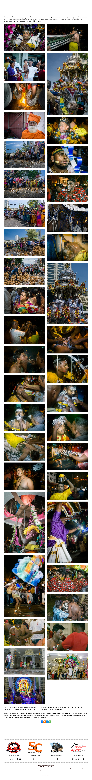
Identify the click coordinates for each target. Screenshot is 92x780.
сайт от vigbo (46, 775)
